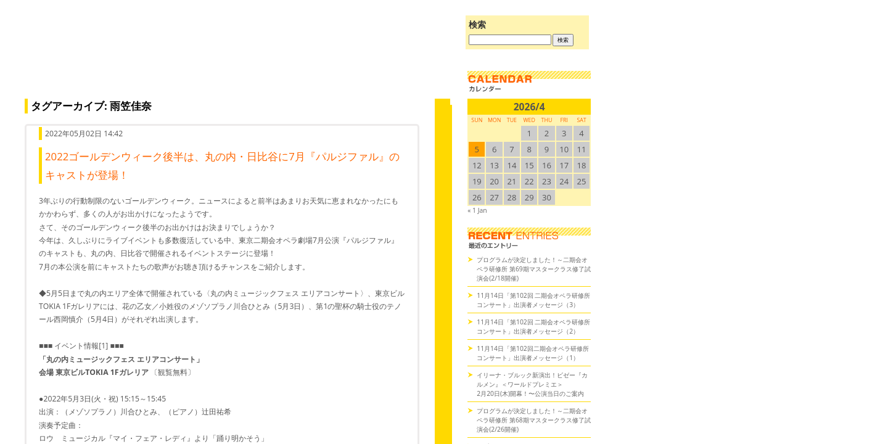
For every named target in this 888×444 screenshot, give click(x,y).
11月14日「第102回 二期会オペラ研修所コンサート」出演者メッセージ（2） (533, 326)
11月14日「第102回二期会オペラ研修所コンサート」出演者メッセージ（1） (533, 353)
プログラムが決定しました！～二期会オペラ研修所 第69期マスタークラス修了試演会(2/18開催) (534, 268)
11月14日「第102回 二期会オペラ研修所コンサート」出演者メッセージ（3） (533, 300)
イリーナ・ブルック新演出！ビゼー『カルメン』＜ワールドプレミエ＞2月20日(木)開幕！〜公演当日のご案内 (532, 384)
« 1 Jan (477, 210)
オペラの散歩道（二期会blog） (234, 58)
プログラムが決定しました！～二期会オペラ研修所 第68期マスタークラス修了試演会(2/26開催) (534, 420)
